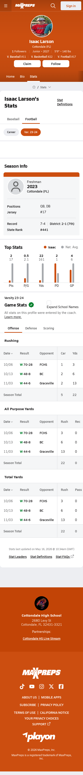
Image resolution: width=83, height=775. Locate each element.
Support (41, 724)
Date (8, 353)
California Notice (54, 712)
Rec (77, 421)
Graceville (47, 383)
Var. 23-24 (30, 132)
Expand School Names (63, 305)
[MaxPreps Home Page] (34, 87)
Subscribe (28, 705)
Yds (75, 353)
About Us (29, 697)
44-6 (27, 383)
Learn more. (13, 317)
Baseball (13, 119)
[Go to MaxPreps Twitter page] (51, 687)
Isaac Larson (41, 41)
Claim (27, 63)
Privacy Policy (52, 705)
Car (63, 353)
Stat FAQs (65, 557)
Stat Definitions (65, 102)
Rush (64, 421)
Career (11, 132)
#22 (41, 56)
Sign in (71, 6)
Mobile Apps (51, 697)
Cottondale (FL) (41, 46)
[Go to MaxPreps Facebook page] (61, 687)
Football (31, 119)
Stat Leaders (18, 557)
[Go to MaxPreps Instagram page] (41, 687)
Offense (13, 328)
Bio (22, 76)
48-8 (27, 374)
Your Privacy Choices (42, 718)
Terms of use (25, 712)
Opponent (47, 353)
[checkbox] (49, 303)
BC (41, 374)
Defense (31, 328)
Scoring (48, 328)
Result (24, 353)
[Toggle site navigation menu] (6, 6)
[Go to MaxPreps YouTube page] (32, 687)
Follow (56, 63)
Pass (78, 490)
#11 (16, 56)
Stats (33, 76)
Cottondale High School (42, 607)
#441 (44, 229)
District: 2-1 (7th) (62, 223)
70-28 (28, 364)
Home (10, 76)
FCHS (43, 364)
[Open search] (53, 6)
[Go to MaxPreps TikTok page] (22, 687)
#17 (67, 56)
